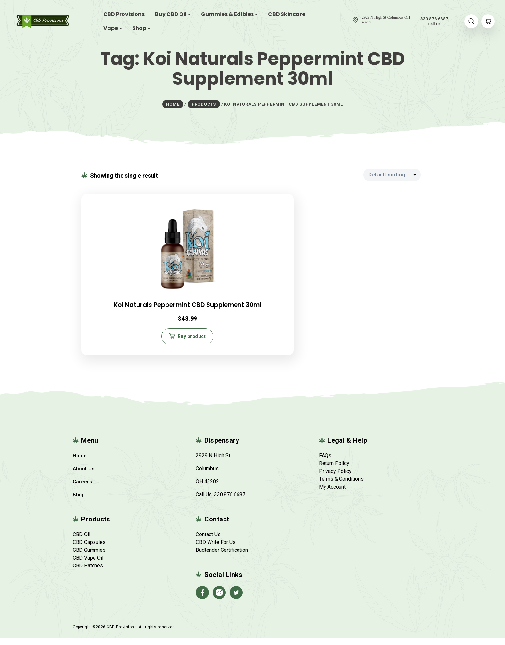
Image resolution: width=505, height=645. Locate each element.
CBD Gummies (89, 557)
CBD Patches (88, 573)
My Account (332, 494)
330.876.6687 (229, 502)
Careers (82, 489)
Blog (78, 502)
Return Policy (334, 470)
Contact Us (208, 541)
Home (80, 463)
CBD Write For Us (216, 549)
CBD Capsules (89, 549)
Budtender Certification (222, 557)
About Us (83, 476)
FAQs (325, 463)
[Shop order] (392, 174)
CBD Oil (81, 541)
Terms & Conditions (341, 486)
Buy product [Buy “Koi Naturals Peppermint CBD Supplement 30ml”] (138, 341)
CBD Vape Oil (88, 565)
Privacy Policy (335, 478)
